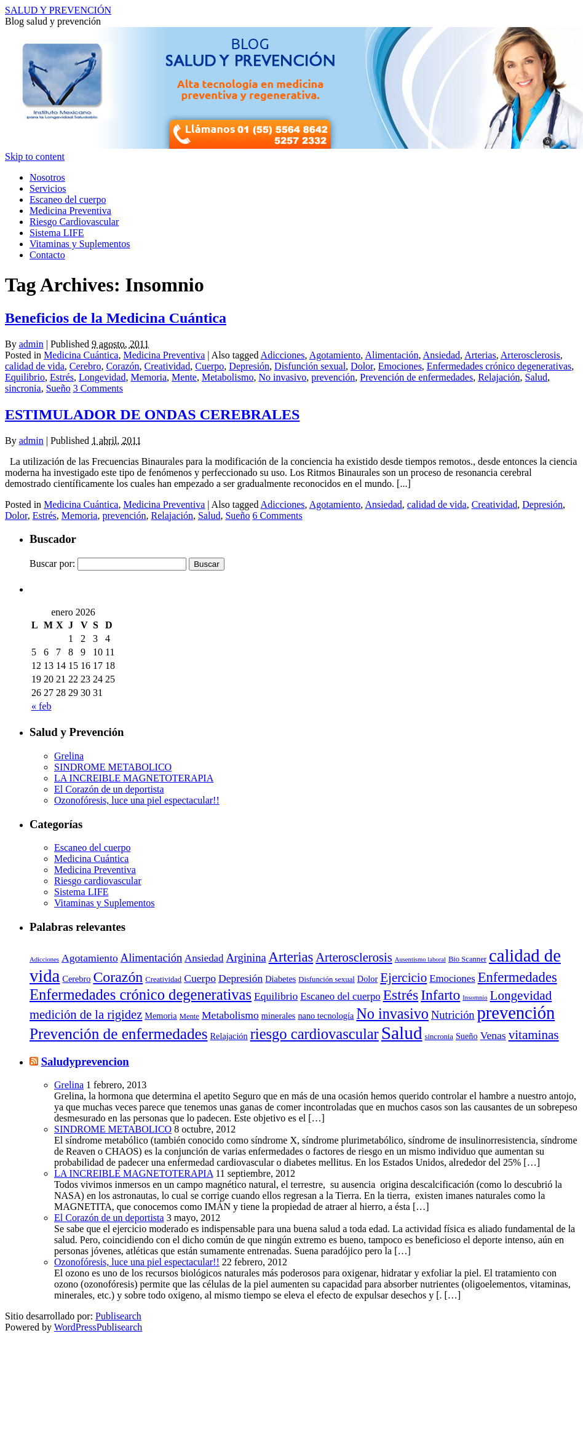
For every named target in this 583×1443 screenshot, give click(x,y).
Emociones (400, 366)
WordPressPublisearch (98, 1327)
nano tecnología (326, 1016)
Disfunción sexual (310, 366)
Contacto (47, 255)
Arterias (480, 355)
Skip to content (35, 156)
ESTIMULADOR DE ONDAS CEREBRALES (152, 414)
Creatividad (168, 366)
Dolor (362, 366)
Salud (536, 377)
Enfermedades (517, 977)
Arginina (246, 958)
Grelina (69, 756)
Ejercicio (403, 977)
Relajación (499, 377)
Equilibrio (25, 377)
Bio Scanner (467, 959)
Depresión (249, 366)
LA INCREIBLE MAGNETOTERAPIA (133, 778)
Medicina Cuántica (81, 355)
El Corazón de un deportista (109, 789)
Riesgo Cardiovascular (74, 221)
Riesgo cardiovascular (97, 881)
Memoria (148, 377)
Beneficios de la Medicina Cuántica (115, 318)
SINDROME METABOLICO (113, 767)
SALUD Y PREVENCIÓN (58, 10)
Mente (184, 377)
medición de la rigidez (86, 1014)
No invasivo (282, 377)
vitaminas (534, 1034)
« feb (41, 706)
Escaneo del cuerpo (68, 199)
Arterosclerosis (530, 355)
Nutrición (453, 1015)
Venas (493, 1035)
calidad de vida (35, 366)
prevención (333, 377)
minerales (278, 1016)
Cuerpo (209, 366)
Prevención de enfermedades (416, 377)
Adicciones (283, 355)
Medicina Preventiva (70, 210)
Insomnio (474, 997)
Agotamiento (335, 355)
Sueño (58, 388)
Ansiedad (441, 355)
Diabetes (280, 979)
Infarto (440, 995)
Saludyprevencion (85, 1061)
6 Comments (277, 515)
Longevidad (102, 377)
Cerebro (85, 366)
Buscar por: (52, 563)
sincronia (23, 388)
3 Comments (98, 388)
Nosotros (47, 177)
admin (31, 344)
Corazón (122, 366)
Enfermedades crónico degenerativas (499, 366)
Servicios (48, 188)
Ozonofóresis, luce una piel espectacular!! (137, 800)
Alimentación (391, 355)
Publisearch (118, 1316)
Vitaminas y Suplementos (80, 244)
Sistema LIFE (57, 232)
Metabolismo (227, 377)
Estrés (62, 377)
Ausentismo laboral (420, 959)
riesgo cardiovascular (314, 1034)
